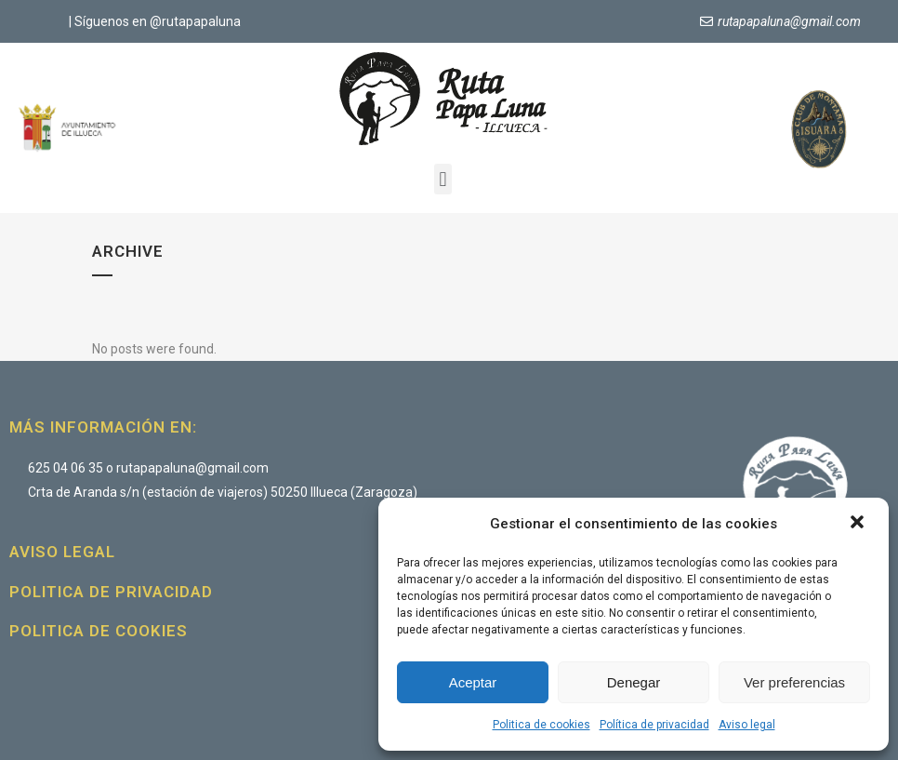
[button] (859, 524)
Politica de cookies (541, 724)
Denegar (634, 682)
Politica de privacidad (111, 591)
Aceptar (473, 682)
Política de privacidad (654, 724)
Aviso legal (747, 724)
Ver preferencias (794, 682)
